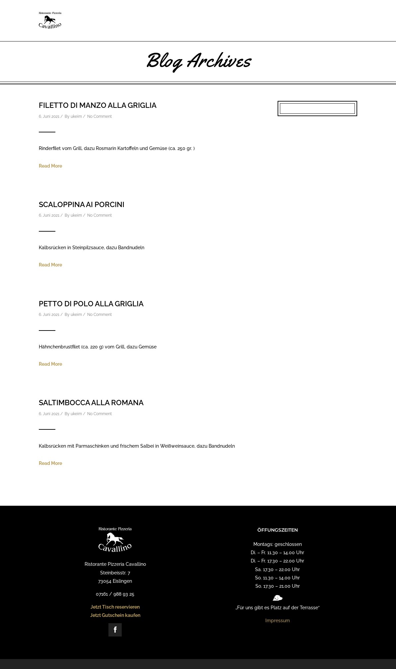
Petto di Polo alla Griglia (91, 303)
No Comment (99, 116)
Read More (50, 166)
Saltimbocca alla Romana (91, 402)
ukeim (76, 116)
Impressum (277, 620)
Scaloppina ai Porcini (81, 204)
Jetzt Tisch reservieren (115, 607)
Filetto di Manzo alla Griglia (98, 105)
